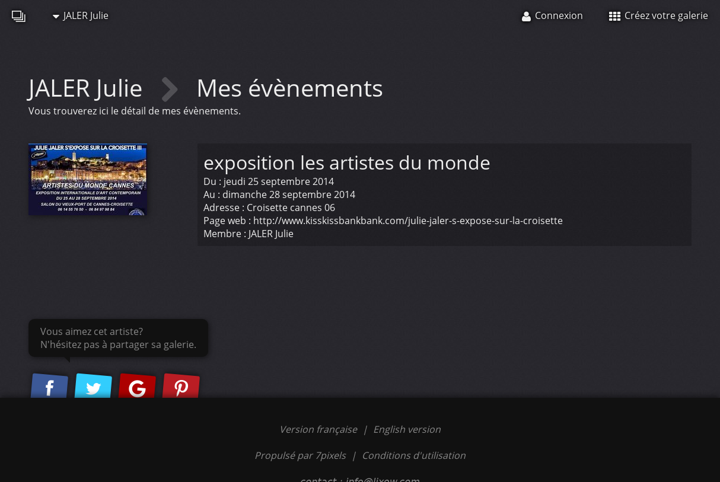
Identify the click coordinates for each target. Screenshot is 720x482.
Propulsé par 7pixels (300, 455)
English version (407, 429)
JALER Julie (81, 15)
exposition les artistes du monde (346, 162)
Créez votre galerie (658, 15)
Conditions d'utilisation (414, 455)
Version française (319, 429)
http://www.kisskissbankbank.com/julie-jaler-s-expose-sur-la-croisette (408, 220)
